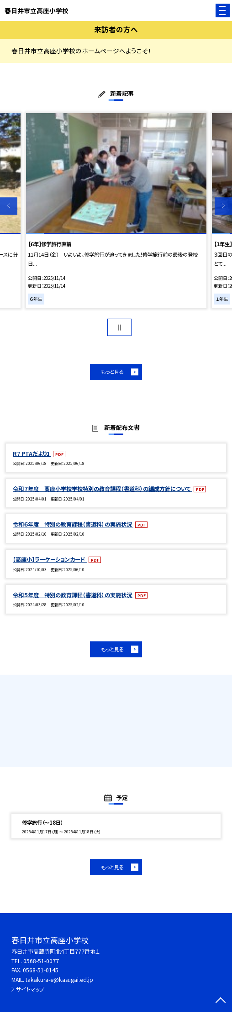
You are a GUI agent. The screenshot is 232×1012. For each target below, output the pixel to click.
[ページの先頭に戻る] (220, 1001)
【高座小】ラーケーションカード (50, 559)
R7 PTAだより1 (32, 453)
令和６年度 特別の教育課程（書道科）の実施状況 (73, 524)
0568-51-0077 (41, 961)
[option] (116, 210)
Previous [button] (8, 206)
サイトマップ (30, 989)
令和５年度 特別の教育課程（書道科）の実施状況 (73, 595)
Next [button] (223, 206)
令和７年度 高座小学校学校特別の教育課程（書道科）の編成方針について (102, 489)
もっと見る (112, 371)
